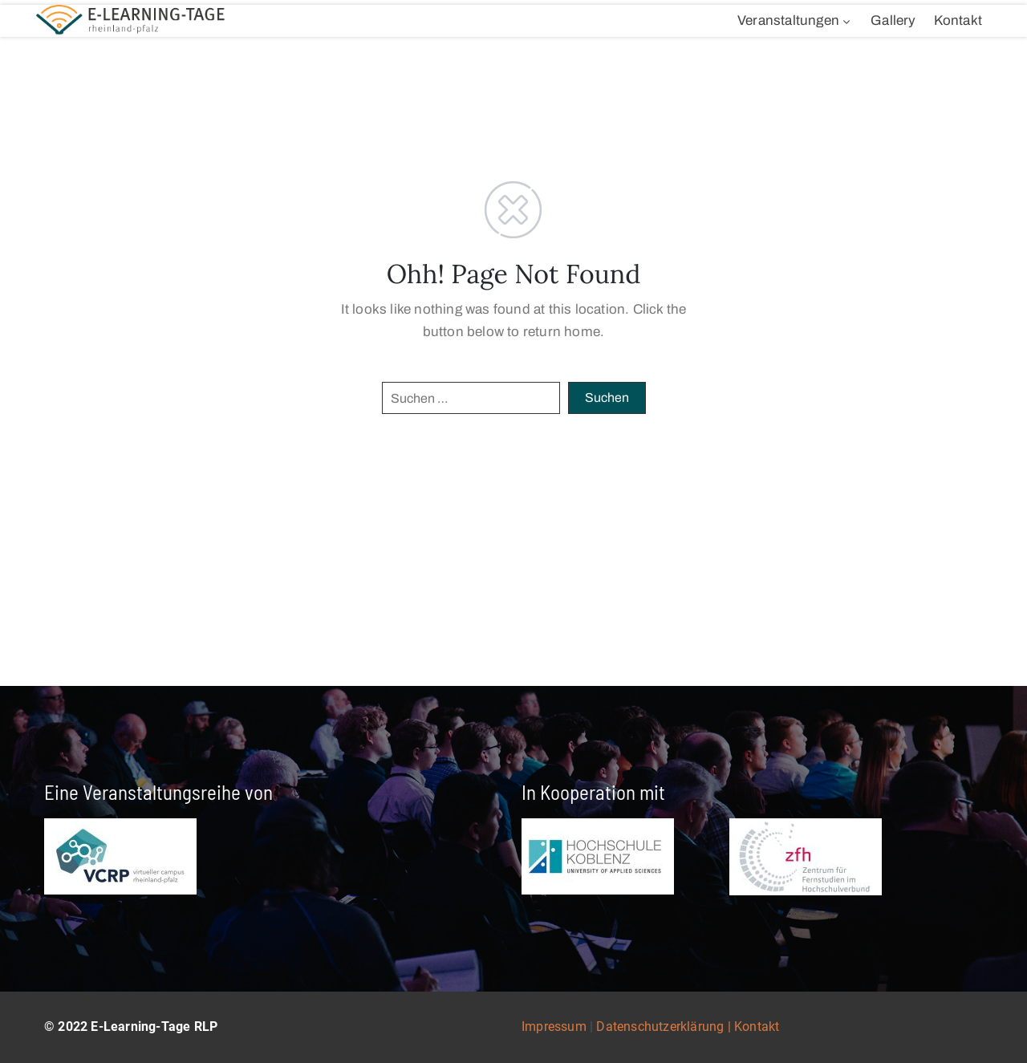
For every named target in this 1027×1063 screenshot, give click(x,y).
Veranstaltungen (795, 20)
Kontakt (958, 20)
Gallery (893, 20)
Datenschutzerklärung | (665, 1026)
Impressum (554, 1026)
